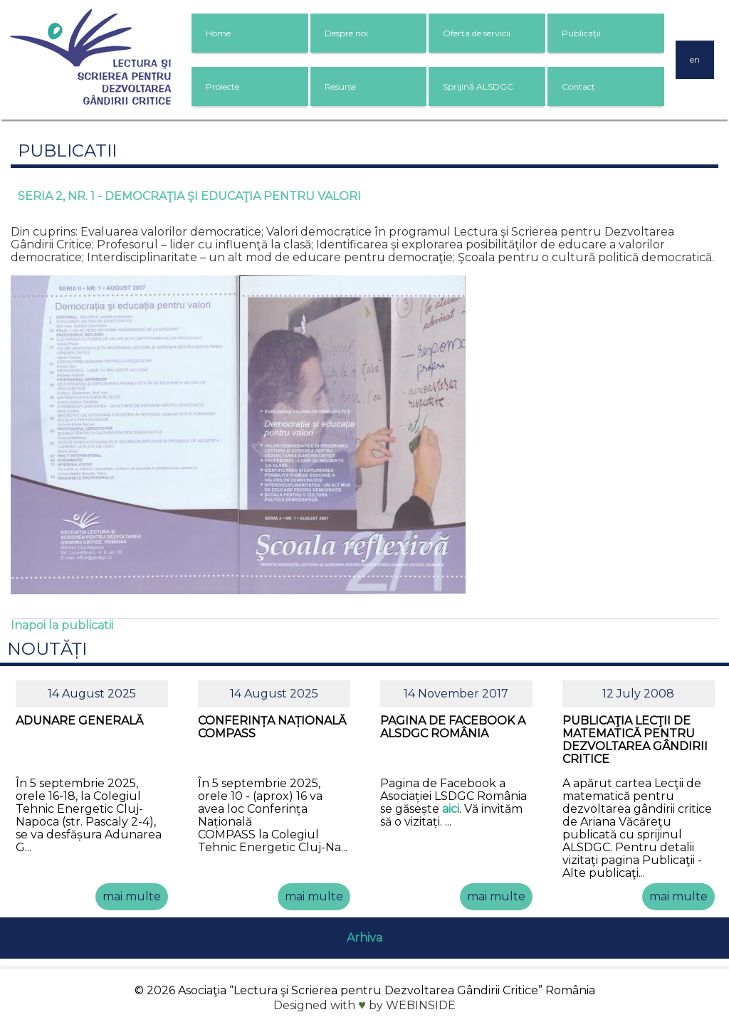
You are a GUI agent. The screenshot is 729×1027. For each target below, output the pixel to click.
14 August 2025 (92, 693)
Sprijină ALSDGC (478, 86)
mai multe (132, 896)
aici (450, 809)
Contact (578, 86)
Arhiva (364, 937)
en (695, 60)
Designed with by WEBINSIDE (364, 1005)
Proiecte (222, 86)
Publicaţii (581, 33)
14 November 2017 (456, 693)
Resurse (340, 86)
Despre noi (346, 33)
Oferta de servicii (476, 33)
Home (218, 33)
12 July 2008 (638, 693)
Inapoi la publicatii (62, 625)
